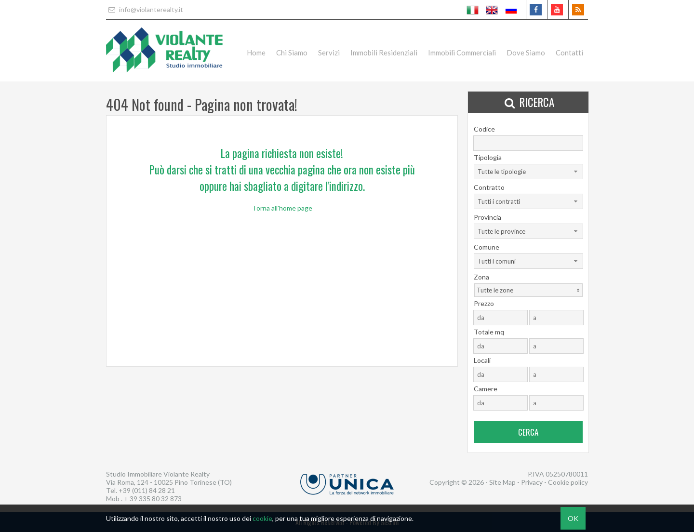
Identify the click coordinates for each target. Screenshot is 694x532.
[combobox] (528, 171)
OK (573, 518)
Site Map (502, 482)
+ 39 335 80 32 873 (153, 498)
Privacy (532, 482)
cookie (262, 518)
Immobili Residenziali (383, 52)
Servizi (329, 52)
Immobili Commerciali (462, 52)
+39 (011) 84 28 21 (147, 490)
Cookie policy (568, 482)
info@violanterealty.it (144, 9)
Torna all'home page (282, 208)
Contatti (569, 52)
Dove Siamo (526, 52)
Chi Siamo (291, 52)
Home (256, 52)
